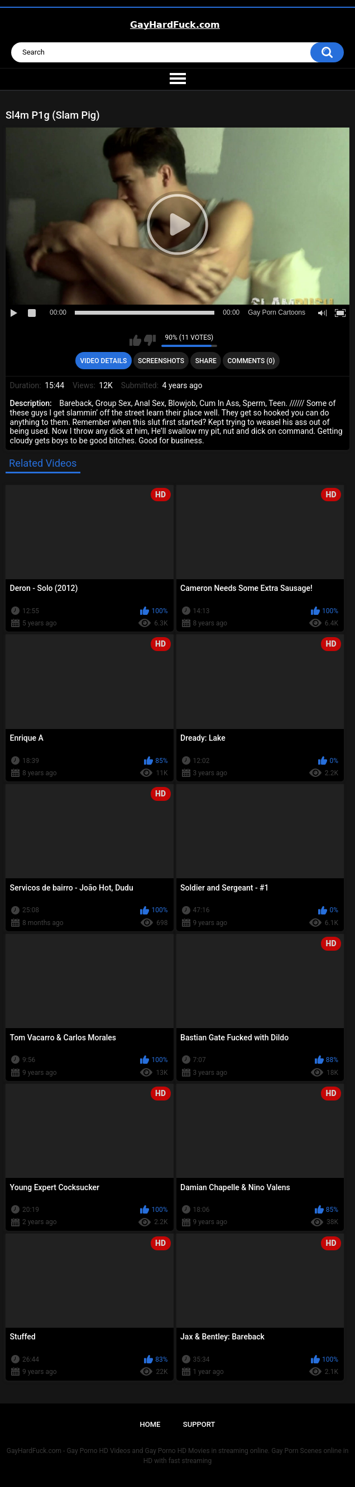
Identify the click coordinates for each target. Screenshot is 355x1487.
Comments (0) (251, 361)
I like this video (135, 340)
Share (206, 361)
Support (199, 1424)
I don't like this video (150, 340)
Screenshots (161, 361)
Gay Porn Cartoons (276, 312)
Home (150, 1424)
